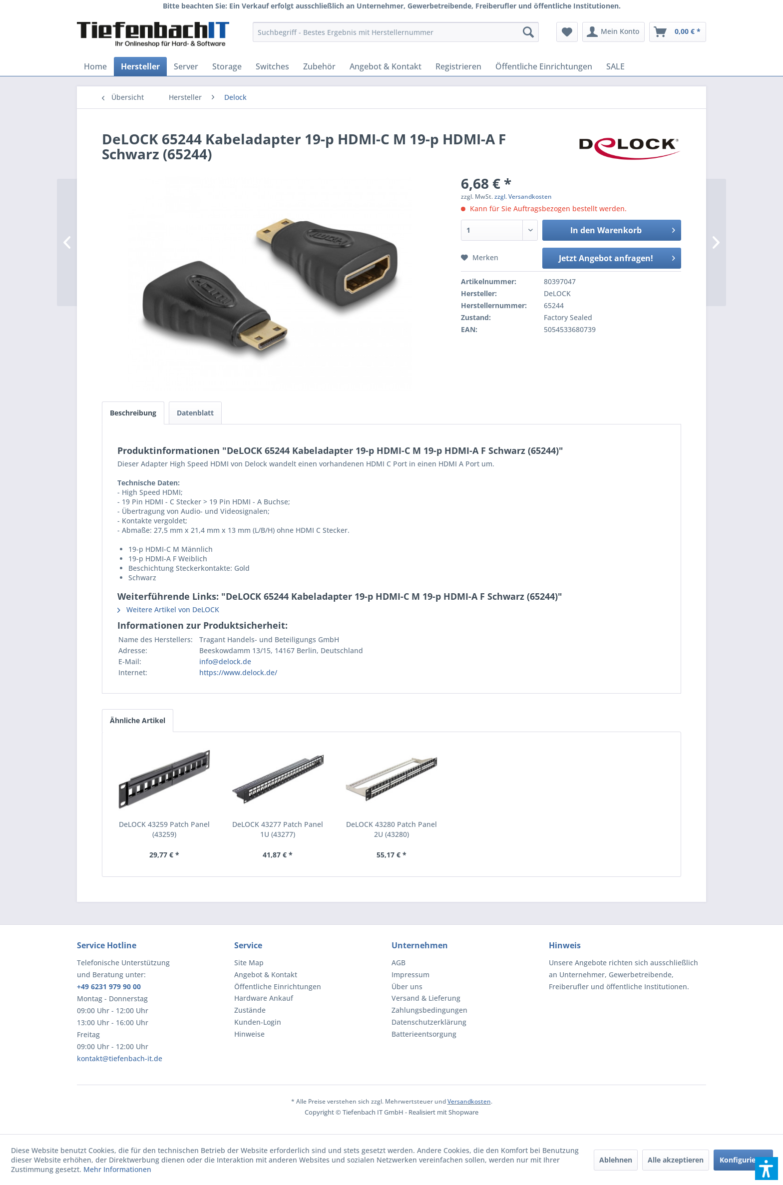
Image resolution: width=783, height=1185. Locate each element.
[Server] (186, 66)
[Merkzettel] (567, 32)
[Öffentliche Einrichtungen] (543, 66)
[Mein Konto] (613, 32)
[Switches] (272, 66)
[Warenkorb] (677, 32)
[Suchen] (528, 32)
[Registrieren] (458, 66)
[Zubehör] (319, 66)
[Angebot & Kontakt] (385, 66)
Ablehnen (615, 1160)
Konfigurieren (743, 1160)
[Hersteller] (140, 66)
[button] (766, 1168)
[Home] (95, 66)
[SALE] (615, 66)
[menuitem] (396, 32)
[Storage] (227, 66)
